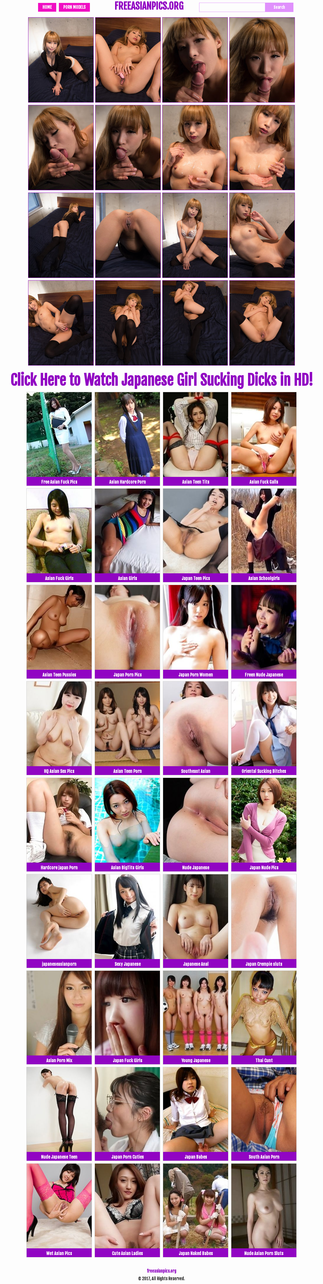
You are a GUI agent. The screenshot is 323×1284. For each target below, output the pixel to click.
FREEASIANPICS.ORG (148, 6)
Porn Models (74, 7)
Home (47, 7)
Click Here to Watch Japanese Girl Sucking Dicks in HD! (161, 380)
